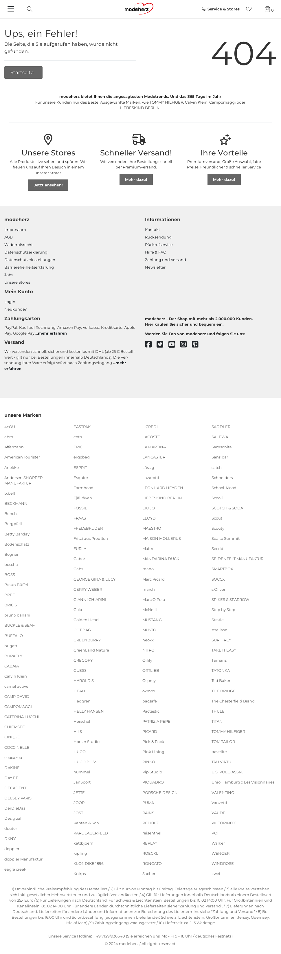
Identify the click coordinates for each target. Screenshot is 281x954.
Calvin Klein (15, 676)
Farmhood (83, 487)
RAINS (148, 812)
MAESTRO (151, 528)
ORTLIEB (150, 670)
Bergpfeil (13, 523)
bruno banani (17, 615)
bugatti (11, 645)
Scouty (218, 528)
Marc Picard (153, 579)
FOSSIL (80, 508)
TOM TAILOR (223, 741)
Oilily (147, 660)
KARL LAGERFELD (91, 833)
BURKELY (13, 655)
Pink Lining (153, 751)
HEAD (79, 690)
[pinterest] (198, 344)
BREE (9, 594)
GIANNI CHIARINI (90, 599)
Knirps (80, 873)
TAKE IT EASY (224, 650)
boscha (11, 564)
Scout (217, 518)
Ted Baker (221, 680)
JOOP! (79, 802)
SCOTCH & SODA (227, 508)
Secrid (217, 548)
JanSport (82, 782)
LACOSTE (151, 436)
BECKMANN (15, 503)
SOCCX (218, 579)
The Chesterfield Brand (233, 700)
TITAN (217, 721)
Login (9, 301)
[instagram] (186, 344)
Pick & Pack (153, 741)
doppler (11, 848)
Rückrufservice (159, 244)
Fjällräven (83, 498)
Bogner (11, 554)
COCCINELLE (17, 747)
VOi (215, 833)
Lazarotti (150, 477)
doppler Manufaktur (23, 858)
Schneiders (222, 477)
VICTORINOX (224, 823)
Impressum (15, 229)
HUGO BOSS (85, 761)
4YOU (9, 426)
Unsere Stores (17, 282)
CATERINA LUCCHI (21, 716)
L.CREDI (150, 426)
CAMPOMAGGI (18, 706)
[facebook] (151, 344)
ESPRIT (80, 467)
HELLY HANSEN (89, 711)
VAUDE (218, 812)
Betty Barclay (17, 533)
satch (217, 467)
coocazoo (13, 757)
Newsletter (155, 267)
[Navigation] (11, 9)
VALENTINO (223, 792)
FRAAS (80, 518)
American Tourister (22, 457)
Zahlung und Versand (165, 259)
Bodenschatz (16, 544)
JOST (78, 812)
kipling (80, 853)
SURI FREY (221, 640)
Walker (218, 843)
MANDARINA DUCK (160, 558)
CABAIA (11, 666)
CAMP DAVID (16, 696)
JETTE (79, 792)
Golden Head (86, 619)
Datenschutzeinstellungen (29, 259)
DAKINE (12, 767)
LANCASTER (153, 457)
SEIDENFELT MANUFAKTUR (237, 558)
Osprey (149, 680)
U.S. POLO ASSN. (227, 772)
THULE (218, 711)
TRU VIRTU (221, 761)
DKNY (10, 838)
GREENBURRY (87, 640)
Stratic (217, 619)
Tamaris (219, 660)
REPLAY (149, 843)
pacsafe (149, 700)
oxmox (148, 690)
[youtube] (174, 344)
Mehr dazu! (136, 179)
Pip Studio (152, 772)
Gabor (79, 558)
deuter (10, 828)
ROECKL (150, 853)
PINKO (148, 761)
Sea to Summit (226, 538)
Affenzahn (14, 447)
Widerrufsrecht (18, 244)
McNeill (149, 609)
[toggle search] (28, 9)
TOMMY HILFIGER (228, 731)
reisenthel (151, 833)
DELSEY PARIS (18, 798)
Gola (78, 609)
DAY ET (11, 777)
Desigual (12, 818)
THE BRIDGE (224, 690)
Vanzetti (219, 802)
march (148, 589)
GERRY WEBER (88, 589)
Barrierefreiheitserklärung (29, 267)
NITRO (148, 650)
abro (8, 436)
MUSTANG (152, 619)
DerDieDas (14, 808)
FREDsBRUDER (88, 528)
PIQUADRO (153, 782)
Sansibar (220, 457)
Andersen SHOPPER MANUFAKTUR (23, 480)
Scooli (217, 498)
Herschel (82, 721)
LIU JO (148, 508)
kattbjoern (83, 843)
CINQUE (12, 737)
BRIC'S (10, 605)
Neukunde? (15, 309)
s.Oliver (218, 589)
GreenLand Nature (91, 650)
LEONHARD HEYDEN (162, 487)
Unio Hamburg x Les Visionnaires (243, 782)
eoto (78, 436)
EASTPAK (82, 426)
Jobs (8, 274)
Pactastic (150, 711)
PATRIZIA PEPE (156, 721)
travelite (219, 751)
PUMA (148, 802)
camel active (16, 686)
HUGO (80, 751)
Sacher (148, 873)
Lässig (148, 467)
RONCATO (152, 863)
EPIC (78, 447)
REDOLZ (150, 823)
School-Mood (224, 487)
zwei (216, 873)
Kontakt (152, 229)
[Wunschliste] (250, 9)
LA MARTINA (154, 447)
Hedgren (82, 700)
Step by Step (223, 609)
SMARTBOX (222, 568)
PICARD (149, 731)
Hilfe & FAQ (155, 252)
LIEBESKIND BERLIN (162, 498)
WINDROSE (223, 863)
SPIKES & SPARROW (230, 599)
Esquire (81, 477)
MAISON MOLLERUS (161, 538)
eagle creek (15, 869)
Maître (148, 548)
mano (148, 568)
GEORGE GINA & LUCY (94, 579)
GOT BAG (82, 630)
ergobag (82, 457)
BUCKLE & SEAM (20, 625)
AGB (8, 237)
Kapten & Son (86, 823)
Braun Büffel (16, 584)
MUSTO (149, 630)
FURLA (80, 548)
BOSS (9, 574)
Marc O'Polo (153, 599)
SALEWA (220, 436)
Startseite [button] (22, 72)
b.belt (9, 493)
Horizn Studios (87, 741)
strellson (219, 630)
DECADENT (15, 788)
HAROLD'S (84, 680)
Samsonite (222, 447)
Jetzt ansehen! (48, 185)
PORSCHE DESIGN (160, 792)
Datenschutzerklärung (25, 252)
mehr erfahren (52, 333)
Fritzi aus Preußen (91, 538)
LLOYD (149, 518)
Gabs (78, 568)
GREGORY (83, 660)
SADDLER (221, 426)
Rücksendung (158, 237)
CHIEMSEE (14, 726)
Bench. (11, 513)
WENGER (220, 853)
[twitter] (162, 344)
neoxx (148, 640)
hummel (82, 772)
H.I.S (78, 731)
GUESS (80, 670)
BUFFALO (13, 635)
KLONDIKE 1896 (89, 863)
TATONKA (221, 670)
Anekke (11, 467)
